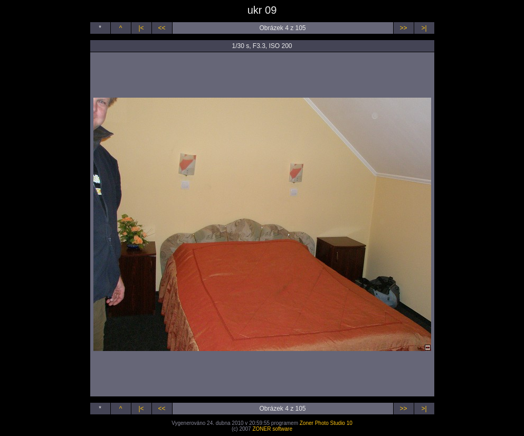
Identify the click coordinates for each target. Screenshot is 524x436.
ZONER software (272, 429)
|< (141, 28)
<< (161, 28)
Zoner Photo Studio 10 (326, 423)
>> (403, 28)
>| (423, 28)
